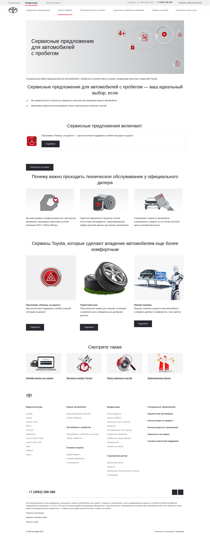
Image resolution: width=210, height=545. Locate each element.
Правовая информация (35, 513)
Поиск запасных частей (119, 378)
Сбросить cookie (32, 522)
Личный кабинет (52, 3)
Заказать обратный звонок (190, 3)
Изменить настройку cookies (36, 517)
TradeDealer (179, 532)
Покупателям (14, 3)
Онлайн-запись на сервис (39, 378)
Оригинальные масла (159, 378)
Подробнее (50, 144)
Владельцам (31, 3)
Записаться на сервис (39, 167)
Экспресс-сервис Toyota (79, 378)
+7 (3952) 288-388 (164, 2)
